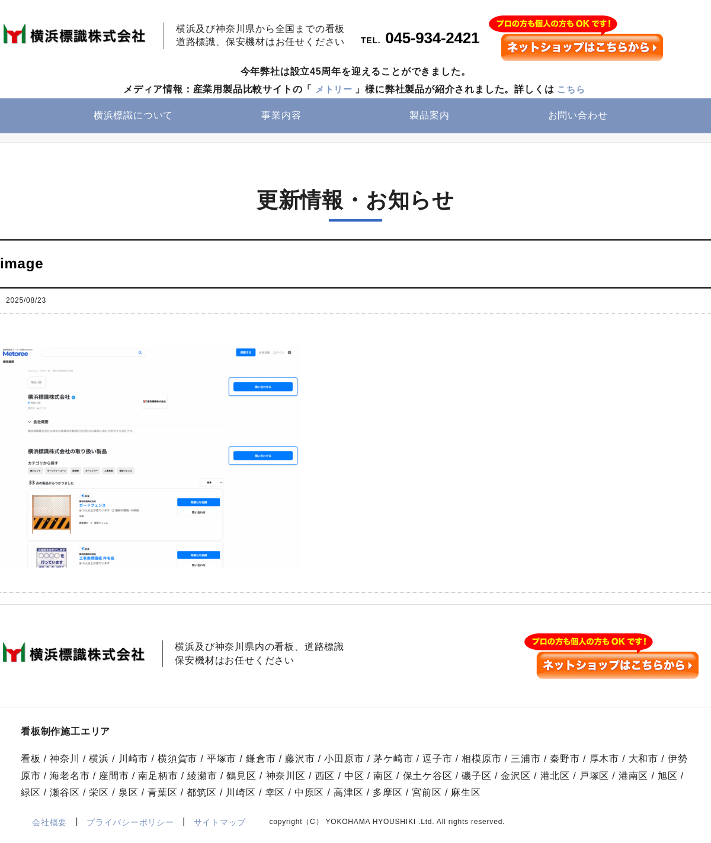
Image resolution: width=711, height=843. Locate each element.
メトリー (333, 90)
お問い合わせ (578, 116)
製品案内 (429, 116)
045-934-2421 (433, 39)
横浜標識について (133, 116)
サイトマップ (220, 822)
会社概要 (49, 822)
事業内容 (281, 116)
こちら (572, 90)
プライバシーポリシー (130, 822)
